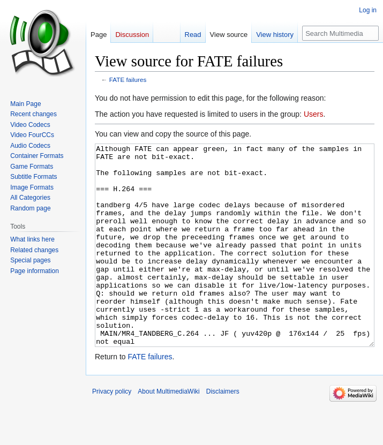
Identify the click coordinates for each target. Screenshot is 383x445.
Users (314, 114)
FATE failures (128, 79)
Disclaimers (222, 431)
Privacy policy (111, 431)
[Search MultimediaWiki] (340, 33)
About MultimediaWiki (168, 431)
